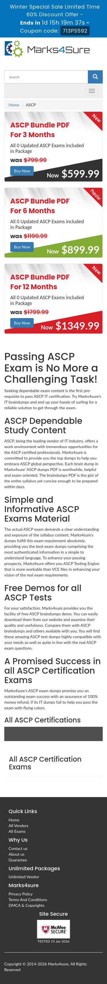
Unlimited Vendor (24, 876)
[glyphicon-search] (95, 76)
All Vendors (19, 825)
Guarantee (18, 859)
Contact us (18, 848)
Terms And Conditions (28, 899)
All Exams (17, 831)
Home (14, 104)
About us (17, 854)
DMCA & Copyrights (27, 905)
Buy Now (22, 170)
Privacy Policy (21, 893)
